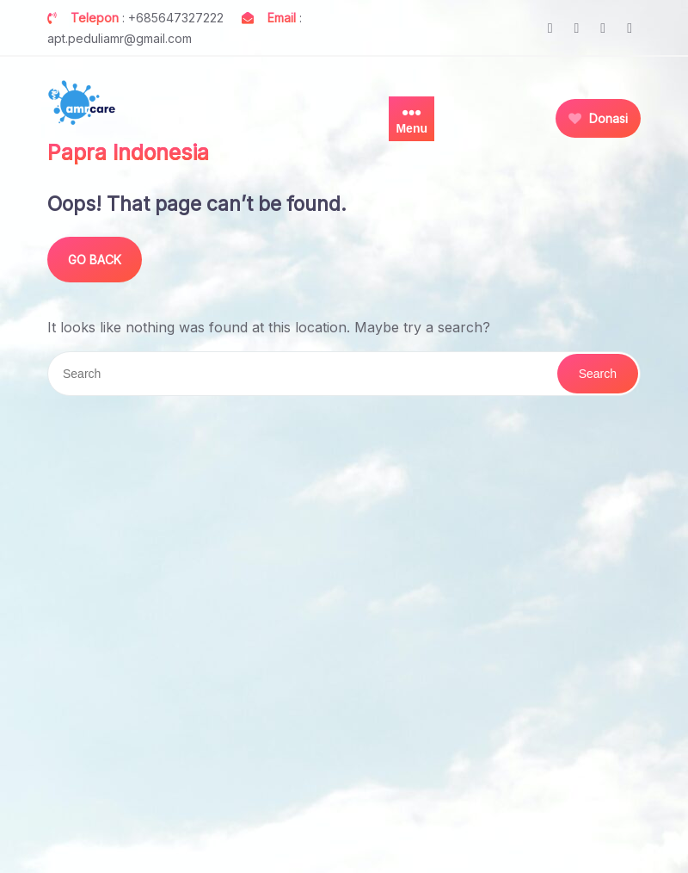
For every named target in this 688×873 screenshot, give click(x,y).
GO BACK (94, 259)
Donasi (598, 118)
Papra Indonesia (128, 152)
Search (598, 374)
